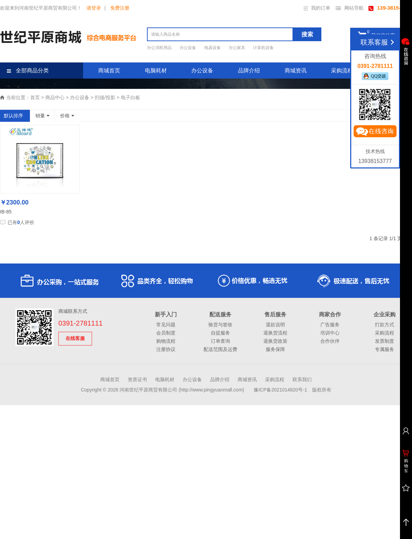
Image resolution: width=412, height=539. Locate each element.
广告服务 (330, 324)
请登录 (94, 8)
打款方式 (384, 324)
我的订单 (317, 8)
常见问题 (165, 324)
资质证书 (137, 379)
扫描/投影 (105, 97)
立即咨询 (375, 133)
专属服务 (384, 349)
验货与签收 (220, 324)
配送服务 (220, 314)
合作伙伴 (330, 341)
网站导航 (349, 8)
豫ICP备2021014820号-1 (280, 389)
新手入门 (166, 314)
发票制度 (384, 341)
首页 (35, 97)
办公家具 (237, 47)
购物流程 (165, 341)
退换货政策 (275, 341)
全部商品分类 (28, 70)
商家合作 (330, 314)
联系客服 (378, 42)
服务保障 (275, 349)
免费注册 (119, 8)
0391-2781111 (80, 323)
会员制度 (165, 333)
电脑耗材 (156, 70)
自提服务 (220, 333)
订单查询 (220, 341)
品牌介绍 (249, 70)
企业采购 (385, 314)
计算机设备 (263, 47)
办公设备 (188, 47)
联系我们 (302, 379)
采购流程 (342, 70)
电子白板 (130, 97)
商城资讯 (296, 70)
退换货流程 (275, 333)
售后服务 (275, 314)
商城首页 (109, 70)
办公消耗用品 (160, 47)
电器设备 (213, 47)
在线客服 (75, 338)
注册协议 (165, 349)
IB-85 (5, 211)
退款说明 (275, 324)
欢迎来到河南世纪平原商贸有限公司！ (41, 8)
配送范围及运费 (220, 349)
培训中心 (330, 333)
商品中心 (55, 97)
